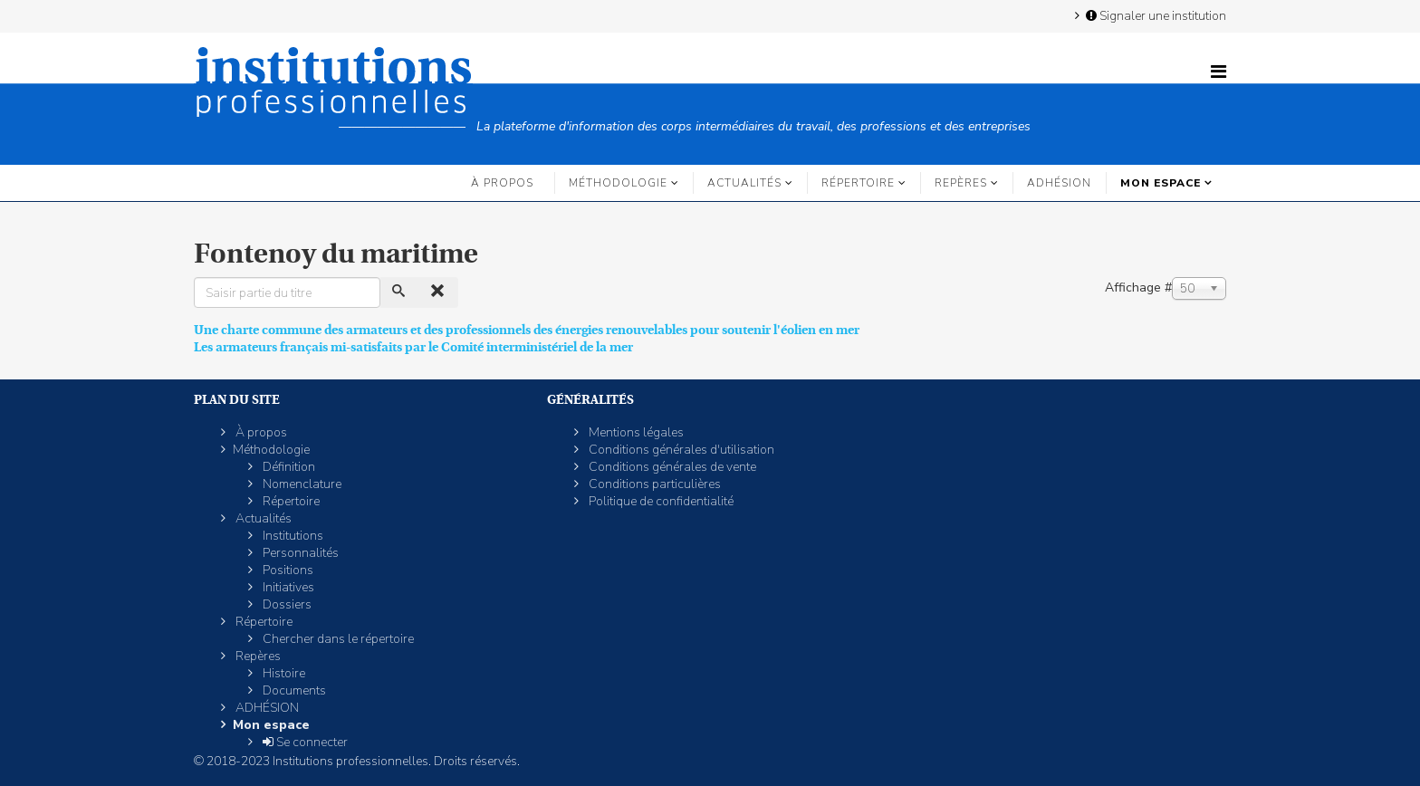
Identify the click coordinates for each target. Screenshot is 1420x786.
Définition (287, 466)
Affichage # (1138, 287)
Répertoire (858, 183)
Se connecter (304, 742)
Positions (286, 570)
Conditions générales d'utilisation (680, 449)
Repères (961, 183)
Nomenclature (300, 484)
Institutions (291, 535)
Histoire (282, 673)
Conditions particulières (653, 484)
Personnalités (299, 552)
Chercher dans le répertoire (337, 638)
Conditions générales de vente (671, 466)
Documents (293, 690)
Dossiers (286, 604)
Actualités (744, 183)
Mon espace (1160, 183)
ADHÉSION (1059, 183)
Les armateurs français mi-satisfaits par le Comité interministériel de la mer (413, 347)
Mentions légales (635, 432)
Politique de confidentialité (660, 501)
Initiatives (287, 587)
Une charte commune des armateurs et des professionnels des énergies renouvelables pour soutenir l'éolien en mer (526, 330)
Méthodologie (618, 183)
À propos (502, 183)
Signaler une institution (1154, 15)
